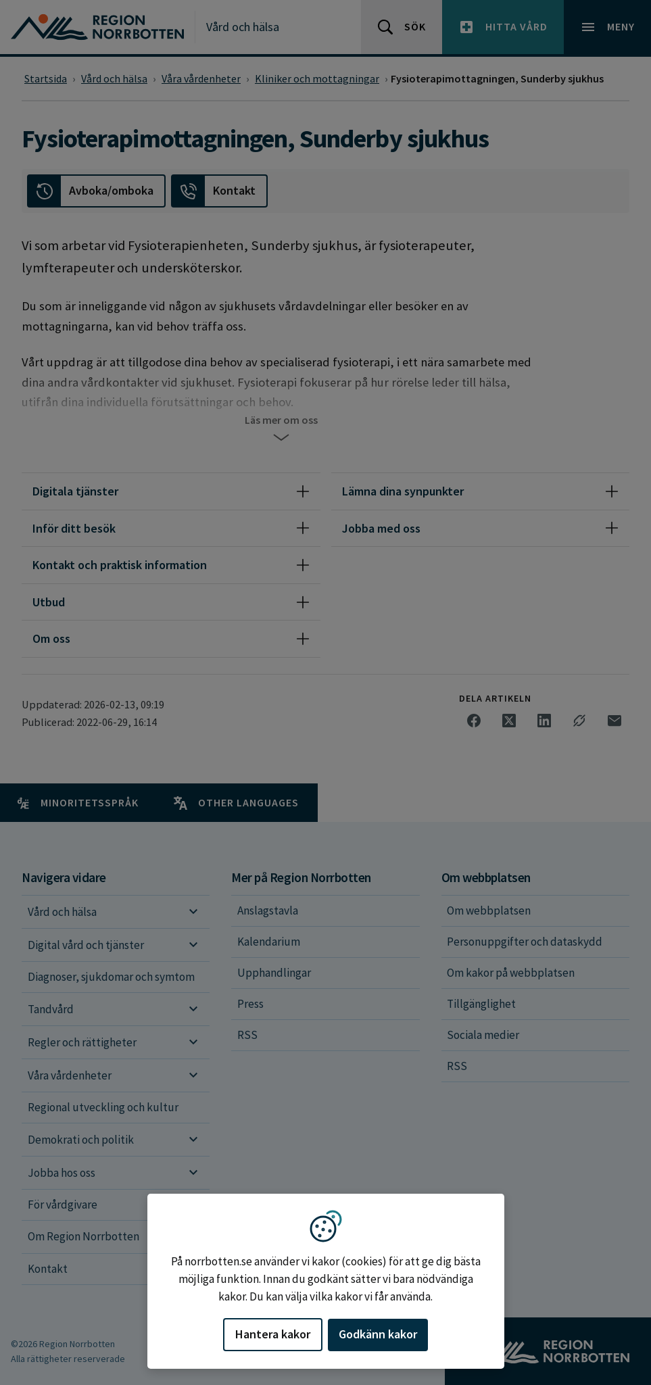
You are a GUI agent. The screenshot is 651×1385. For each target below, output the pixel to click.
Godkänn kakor (378, 1334)
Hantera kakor (272, 1334)
